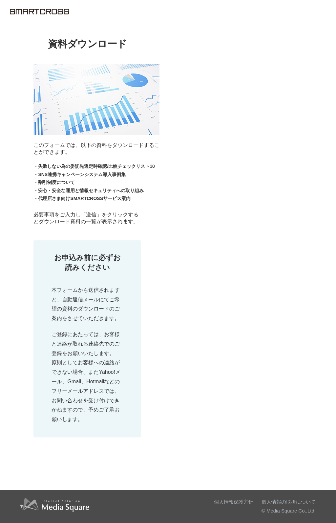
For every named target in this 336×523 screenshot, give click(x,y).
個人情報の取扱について (289, 502)
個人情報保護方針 (233, 502)
